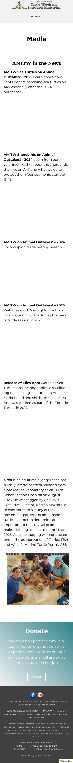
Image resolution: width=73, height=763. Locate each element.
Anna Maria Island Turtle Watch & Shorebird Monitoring (36, 5)
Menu (38, 16)
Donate (36, 677)
